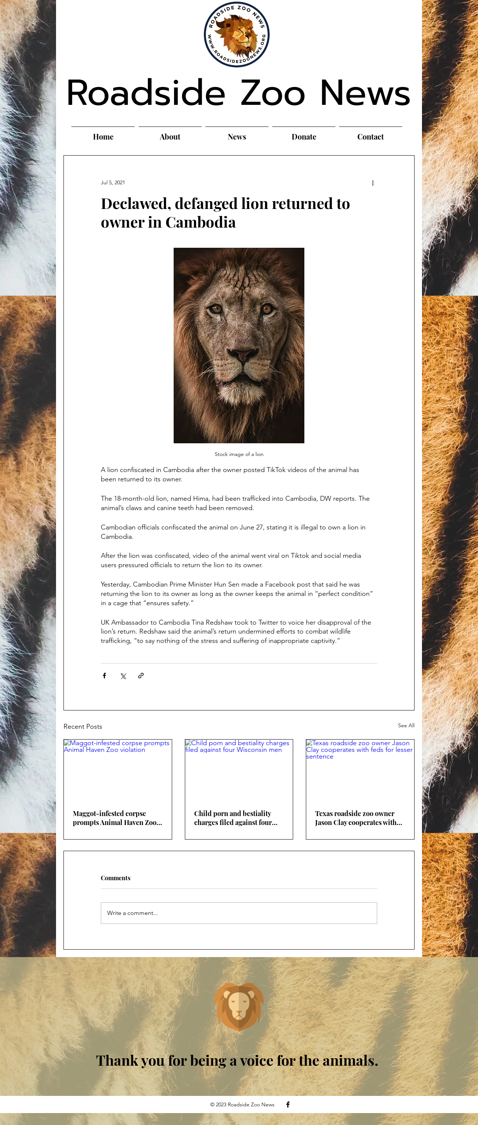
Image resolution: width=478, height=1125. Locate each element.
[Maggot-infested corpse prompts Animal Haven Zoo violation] (118, 770)
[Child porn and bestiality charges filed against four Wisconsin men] (239, 770)
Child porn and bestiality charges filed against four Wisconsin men (233, 818)
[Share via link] (141, 675)
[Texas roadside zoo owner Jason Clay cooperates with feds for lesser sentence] (360, 770)
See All (406, 725)
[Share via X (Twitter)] (122, 675)
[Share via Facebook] (104, 675)
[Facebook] (288, 1104)
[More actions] (372, 182)
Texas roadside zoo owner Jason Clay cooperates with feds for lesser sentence (356, 818)
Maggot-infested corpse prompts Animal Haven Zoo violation (114, 818)
